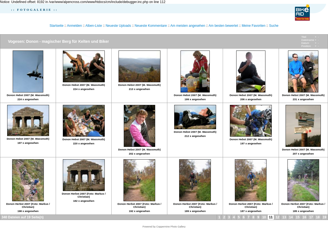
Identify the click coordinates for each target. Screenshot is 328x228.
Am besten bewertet (223, 26)
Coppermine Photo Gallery (170, 226)
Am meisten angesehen (187, 26)
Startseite (57, 26)
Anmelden (74, 26)
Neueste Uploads (118, 26)
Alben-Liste (93, 26)
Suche (273, 26)
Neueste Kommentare (151, 26)
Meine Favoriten (253, 26)
